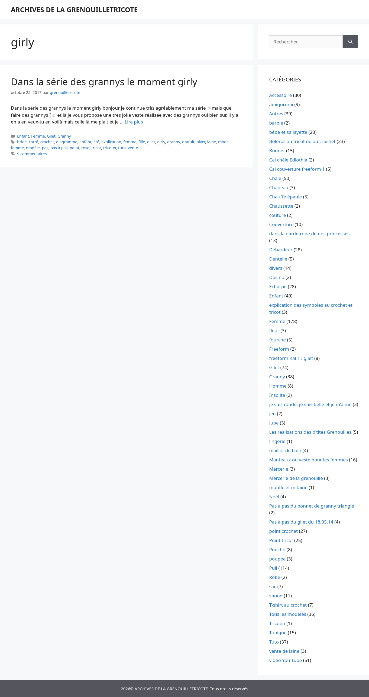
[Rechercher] (350, 41)
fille (141, 141)
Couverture (281, 224)
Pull (273, 568)
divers (275, 268)
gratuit (188, 141)
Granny (64, 136)
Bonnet (277, 150)
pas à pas (58, 147)
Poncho (277, 549)
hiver (200, 141)
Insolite (277, 395)
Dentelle (278, 259)
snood (276, 596)
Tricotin (277, 623)
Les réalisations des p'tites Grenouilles (310, 432)
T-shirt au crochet (288, 605)
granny (173, 141)
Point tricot (281, 540)
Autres (276, 113)
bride (22, 141)
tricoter (109, 147)
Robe (274, 577)
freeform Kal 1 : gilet (291, 358)
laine (211, 141)
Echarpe (278, 286)
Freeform (279, 349)
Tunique (278, 632)
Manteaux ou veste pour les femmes (308, 460)
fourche (277, 340)
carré (33, 141)
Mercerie (278, 469)
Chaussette (281, 206)
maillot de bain (285, 450)
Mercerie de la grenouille (296, 478)
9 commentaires (32, 153)
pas (45, 147)
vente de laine (284, 651)
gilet (151, 141)
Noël (274, 496)
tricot (96, 147)
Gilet (51, 136)
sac (272, 586)
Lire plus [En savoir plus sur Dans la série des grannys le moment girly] (134, 122)
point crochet (283, 531)
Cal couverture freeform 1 (297, 169)
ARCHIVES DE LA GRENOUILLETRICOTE (74, 9)
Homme (277, 386)
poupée (277, 559)
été (96, 141)
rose (85, 147)
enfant (85, 141)
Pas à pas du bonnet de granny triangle (311, 506)
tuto (122, 147)
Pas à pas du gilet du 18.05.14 (301, 522)
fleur (274, 330)
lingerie (277, 441)
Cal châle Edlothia (288, 160)
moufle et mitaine (288, 487)
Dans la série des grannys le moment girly (104, 81)
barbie (276, 123)
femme (129, 141)
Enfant (23, 136)
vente (133, 147)
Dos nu (276, 277)
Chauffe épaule (285, 197)
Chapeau (278, 187)
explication (111, 141)
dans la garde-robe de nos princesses (309, 233)
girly (161, 141)
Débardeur (280, 249)
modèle (33, 147)
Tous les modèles (287, 614)
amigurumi (281, 104)
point (74, 147)
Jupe (274, 423)
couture (277, 215)
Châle (275, 178)
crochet (47, 141)
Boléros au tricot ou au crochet (302, 141)
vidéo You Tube (285, 660)
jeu (272, 413)
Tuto (274, 642)
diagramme (66, 141)
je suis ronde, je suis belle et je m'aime (310, 404)
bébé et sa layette (288, 132)
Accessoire (280, 95)
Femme (38, 136)
